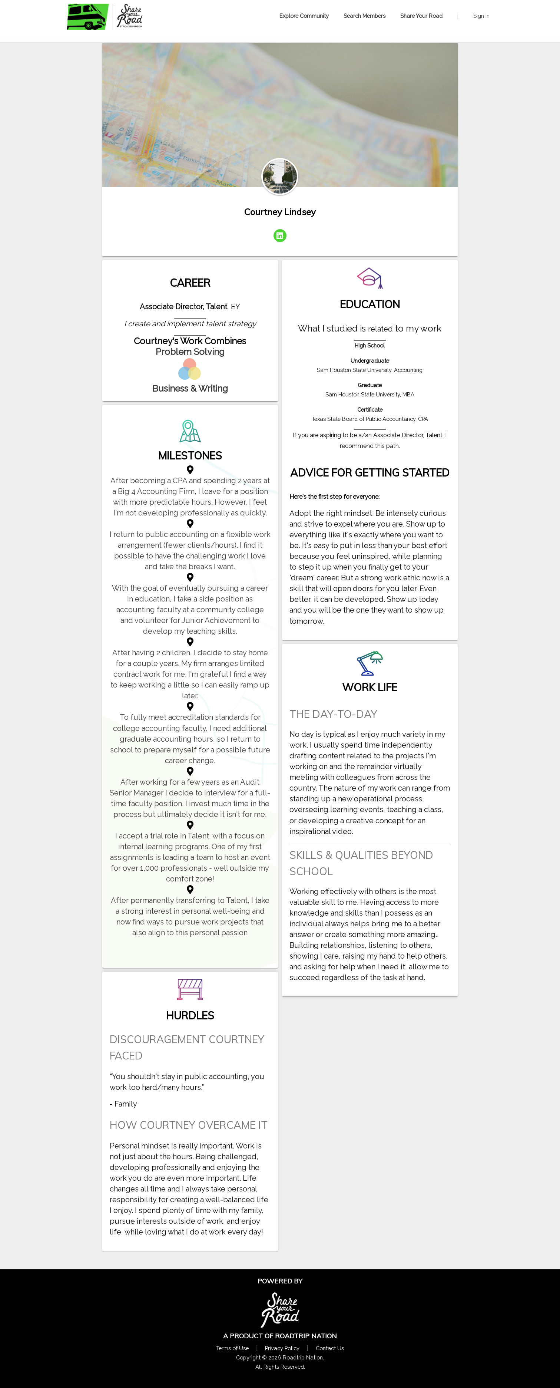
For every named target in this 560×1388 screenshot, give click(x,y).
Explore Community (304, 16)
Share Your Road (421, 16)
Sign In (481, 16)
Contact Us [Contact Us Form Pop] (330, 1348)
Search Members (364, 16)
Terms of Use (232, 1348)
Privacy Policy (282, 1348)
